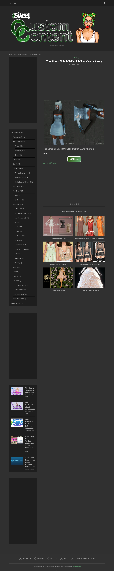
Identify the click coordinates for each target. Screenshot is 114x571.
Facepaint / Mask (22, 249)
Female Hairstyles (23, 213)
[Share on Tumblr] (78, 204)
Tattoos (19, 258)
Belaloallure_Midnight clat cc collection (90, 238)
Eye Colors (18, 186)
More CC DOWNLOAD (50, 163)
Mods (16, 267)
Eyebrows (19, 200)
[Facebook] (24, 555)
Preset (19, 146)
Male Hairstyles (22, 218)
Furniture (18, 204)
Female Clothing (22, 173)
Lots (16, 222)
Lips (18, 254)
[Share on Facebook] (72, 204)
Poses (17, 276)
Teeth (18, 263)
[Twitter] (38, 555)
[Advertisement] (74, 82)
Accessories (19, 137)
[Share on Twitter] (74, 204)
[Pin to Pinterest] (76, 204)
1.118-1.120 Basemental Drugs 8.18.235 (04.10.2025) (29, 459)
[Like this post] (70, 204)
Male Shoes (20, 290)
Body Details (19, 141)
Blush (18, 231)
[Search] (104, 3)
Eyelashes (20, 236)
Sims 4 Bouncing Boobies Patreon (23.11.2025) (29, 422)
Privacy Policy (76, 563)
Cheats (17, 164)
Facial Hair (18, 191)
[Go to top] (57, 568)
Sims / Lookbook (20, 294)
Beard (18, 195)
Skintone (20, 150)
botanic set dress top (58, 264)
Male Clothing (21, 177)
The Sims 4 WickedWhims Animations (30, 390)
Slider (18, 155)
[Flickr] (65, 555)
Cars (16, 159)
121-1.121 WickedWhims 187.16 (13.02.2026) (30, 405)
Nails (16, 272)
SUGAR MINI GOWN (58, 290)
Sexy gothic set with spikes (90, 264)
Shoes (17, 281)
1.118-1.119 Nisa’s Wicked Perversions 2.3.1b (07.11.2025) (29, 440)
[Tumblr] (77, 555)
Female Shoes (21, 285)
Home (10, 54)
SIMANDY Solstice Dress (90, 290)
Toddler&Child (19, 299)
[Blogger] (90, 555)
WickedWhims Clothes (24, 182)
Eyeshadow (20, 245)
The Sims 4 (12, 3)
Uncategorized (17, 303)
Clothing (18, 168)
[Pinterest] (51, 555)
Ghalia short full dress (58, 238)
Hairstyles (18, 209)
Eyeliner (19, 240)
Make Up (17, 227)
